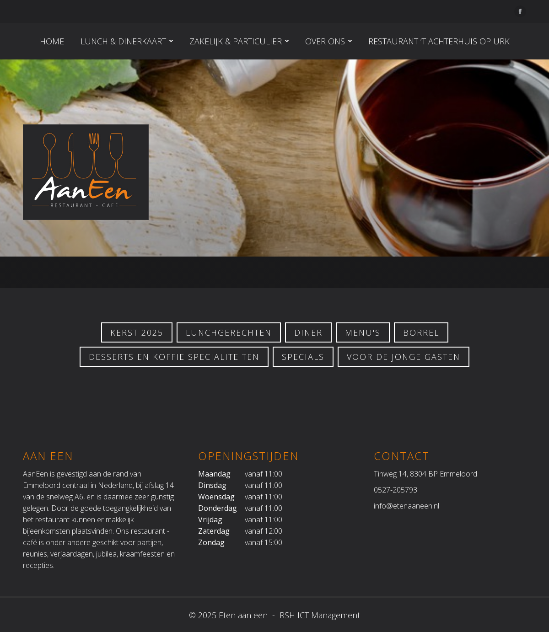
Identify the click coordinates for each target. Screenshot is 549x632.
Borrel (421, 332)
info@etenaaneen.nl (406, 506)
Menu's (363, 332)
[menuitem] (52, 41)
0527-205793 (395, 490)
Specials (303, 356)
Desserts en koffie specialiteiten (174, 356)
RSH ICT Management (318, 615)
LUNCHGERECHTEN (229, 332)
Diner (308, 332)
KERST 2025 (136, 332)
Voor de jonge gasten (403, 356)
